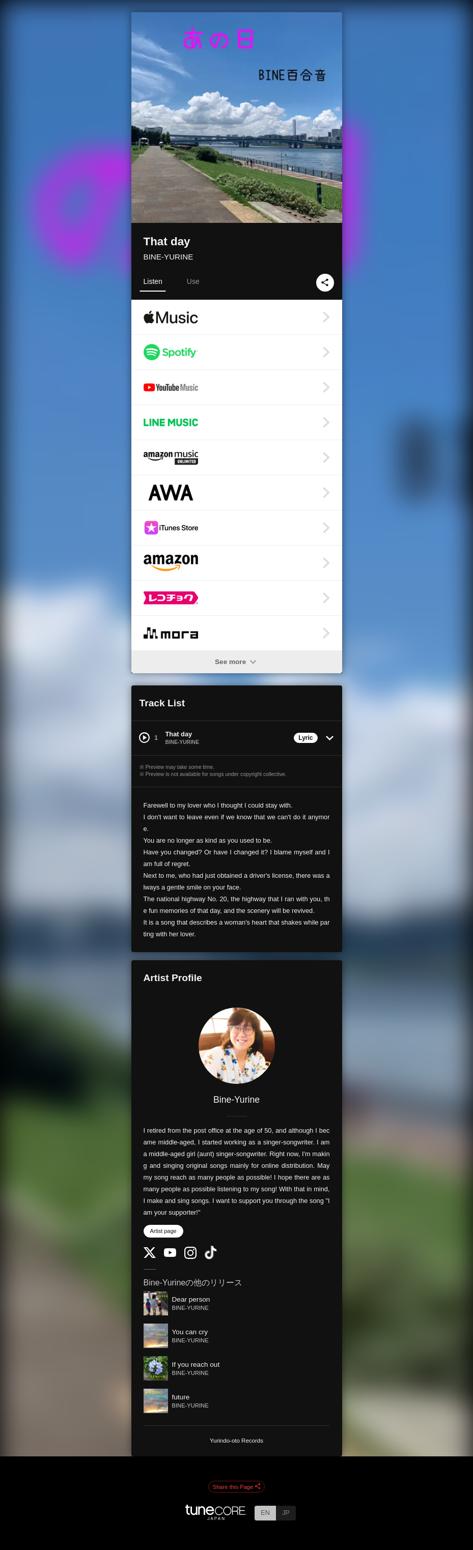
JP (286, 1512)
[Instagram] (190, 1256)
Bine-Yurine (236, 1100)
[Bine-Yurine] (237, 1046)
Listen (153, 281)
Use (193, 281)
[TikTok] (211, 1257)
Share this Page (237, 1487)
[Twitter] (150, 1255)
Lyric (305, 737)
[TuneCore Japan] (215, 1517)
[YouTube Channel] (170, 1254)
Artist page (163, 1231)
